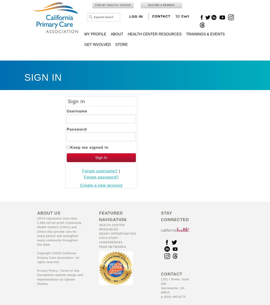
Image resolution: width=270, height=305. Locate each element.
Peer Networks (112, 247)
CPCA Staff (108, 238)
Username (77, 111)
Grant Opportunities (117, 233)
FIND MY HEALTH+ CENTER (113, 5)
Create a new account (101, 185)
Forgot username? (100, 171)
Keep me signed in (89, 147)
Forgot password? (101, 177)
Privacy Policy (47, 270)
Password (77, 129)
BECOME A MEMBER (161, 5)
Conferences (111, 242)
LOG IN (136, 16)
